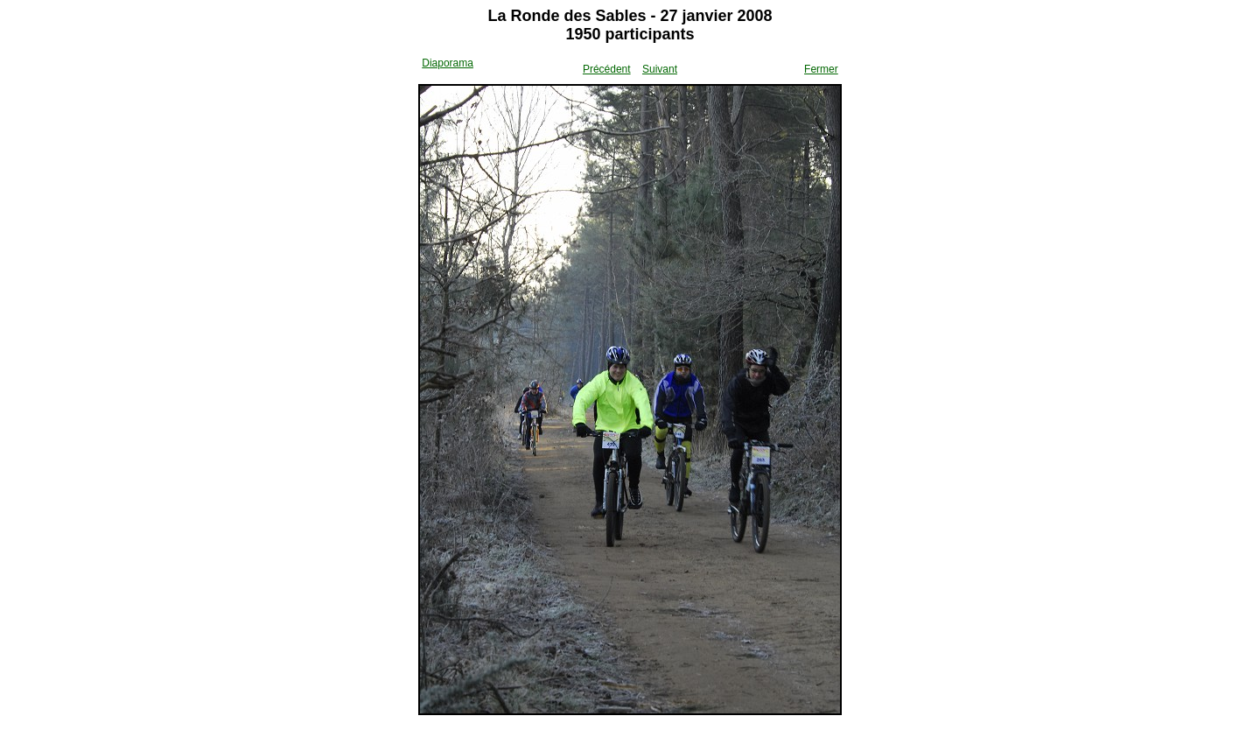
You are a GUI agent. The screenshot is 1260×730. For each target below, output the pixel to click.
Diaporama (447, 63)
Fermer (821, 69)
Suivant (659, 69)
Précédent (607, 69)
